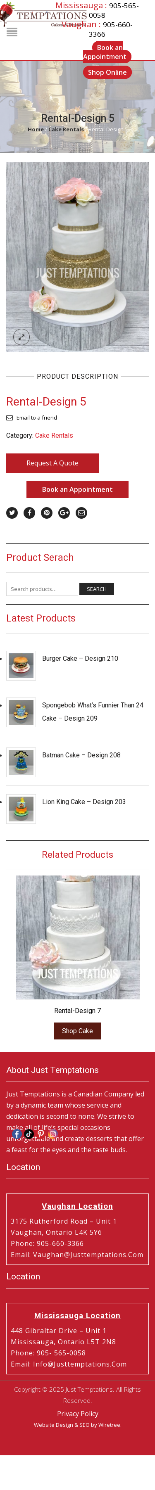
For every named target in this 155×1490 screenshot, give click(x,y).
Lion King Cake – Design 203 (84, 802)
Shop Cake (77, 1031)
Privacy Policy (77, 1413)
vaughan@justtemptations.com (88, 1254)
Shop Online (107, 72)
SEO (84, 1424)
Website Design (53, 1424)
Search (97, 589)
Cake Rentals (66, 129)
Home (36, 129)
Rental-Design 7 (77, 1011)
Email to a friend (37, 417)
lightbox (21, 337)
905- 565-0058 (61, 1352)
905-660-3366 (60, 1243)
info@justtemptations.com (80, 1364)
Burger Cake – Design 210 (80, 658)
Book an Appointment (104, 52)
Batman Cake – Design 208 (81, 755)
